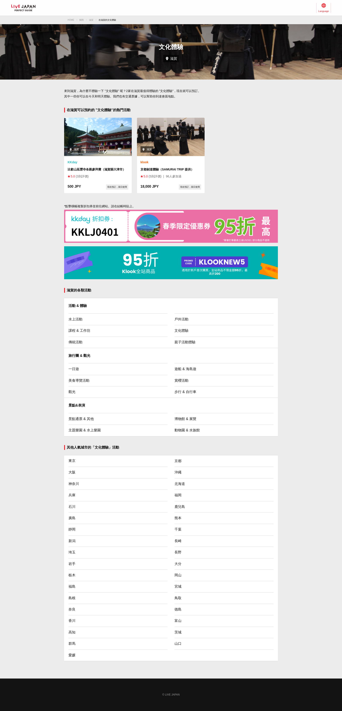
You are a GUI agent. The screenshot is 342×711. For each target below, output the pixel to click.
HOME (71, 20)
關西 (81, 20)
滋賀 (91, 20)
